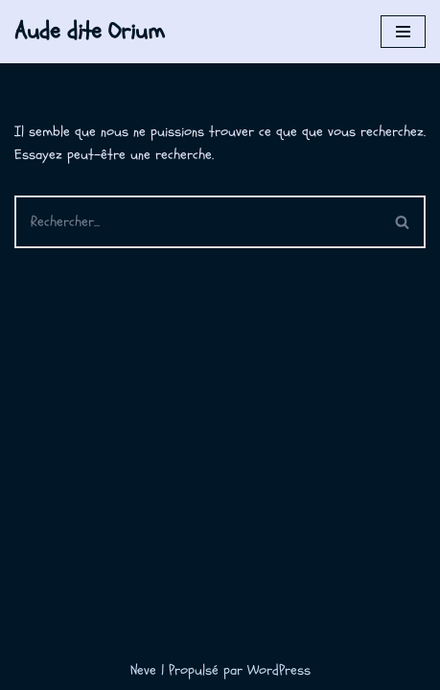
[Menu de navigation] (403, 31)
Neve (143, 670)
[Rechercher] (197, 222)
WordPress (279, 670)
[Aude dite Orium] (89, 31)
